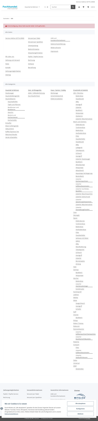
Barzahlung (32, 67)
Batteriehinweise (33, 49)
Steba (75, 360)
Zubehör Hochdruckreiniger (82, 285)
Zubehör (78, 107)
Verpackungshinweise (35, 53)
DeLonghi (76, 215)
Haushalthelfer (13, 102)
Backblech (79, 110)
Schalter (78, 309)
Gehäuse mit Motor (82, 238)
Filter (77, 136)
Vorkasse (31, 64)
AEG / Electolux (78, 93)
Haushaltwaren (10, 99)
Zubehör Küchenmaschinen (82, 180)
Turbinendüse (80, 127)
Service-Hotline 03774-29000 (85, 2)
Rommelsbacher (78, 329)
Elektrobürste (80, 125)
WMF (75, 366)
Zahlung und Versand (12, 60)
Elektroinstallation (57, 99)
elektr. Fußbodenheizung (36, 93)
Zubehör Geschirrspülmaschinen (83, 201)
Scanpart (76, 345)
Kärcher (76, 278)
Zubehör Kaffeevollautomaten (82, 185)
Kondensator (80, 289)
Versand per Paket (34, 38)
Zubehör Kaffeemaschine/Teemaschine (86, 333)
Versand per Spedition (35, 42)
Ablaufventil (80, 170)
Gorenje (76, 270)
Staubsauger (9, 93)
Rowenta (76, 342)
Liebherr (76, 295)
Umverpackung (33, 45)
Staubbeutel (80, 99)
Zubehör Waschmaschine (84, 194)
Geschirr (10, 112)
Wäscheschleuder (11, 134)
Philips (75, 320)
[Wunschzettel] (83, 7)
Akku (77, 102)
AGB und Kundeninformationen (58, 39)
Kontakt (7, 67)
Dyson (75, 218)
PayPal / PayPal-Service (35, 56)
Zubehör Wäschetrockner (84, 119)
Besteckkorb (80, 176)
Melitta (75, 297)
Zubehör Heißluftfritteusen (82, 356)
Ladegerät (79, 147)
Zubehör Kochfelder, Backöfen (82, 190)
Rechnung (31, 60)
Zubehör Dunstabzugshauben (83, 208)
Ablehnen (80, 414)
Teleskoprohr (80, 150)
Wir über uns (9, 56)
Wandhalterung (81, 247)
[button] (79, 7)
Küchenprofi (77, 292)
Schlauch (79, 153)
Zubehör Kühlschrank (83, 197)
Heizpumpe (79, 113)
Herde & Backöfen (11, 137)
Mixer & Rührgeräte (11, 126)
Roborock (76, 326)
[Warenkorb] (91, 7)
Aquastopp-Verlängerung (84, 173)
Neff (74, 312)
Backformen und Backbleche (13, 108)
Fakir (75, 267)
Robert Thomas (78, 323)
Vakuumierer (9, 129)
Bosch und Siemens (79, 122)
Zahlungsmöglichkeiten (13, 71)
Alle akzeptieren (80, 403)
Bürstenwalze (80, 261)
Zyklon (78, 241)
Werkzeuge (54, 93)
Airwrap (78, 264)
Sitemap (8, 75)
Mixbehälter (80, 369)
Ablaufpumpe (80, 165)
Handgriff (79, 104)
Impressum (54, 51)
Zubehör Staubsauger (83, 159)
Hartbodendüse (81, 133)
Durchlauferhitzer (34, 96)
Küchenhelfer (12, 120)
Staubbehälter (80, 139)
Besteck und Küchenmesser (13, 116)
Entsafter (8, 123)
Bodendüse (79, 96)
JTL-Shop (87, 418)
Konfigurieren (80, 409)
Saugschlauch (80, 303)
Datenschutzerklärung (58, 44)
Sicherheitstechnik (57, 96)
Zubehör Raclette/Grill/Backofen (83, 338)
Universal (76, 363)
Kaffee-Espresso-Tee (12, 132)
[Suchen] (60, 7)
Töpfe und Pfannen (14, 104)
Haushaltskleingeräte (12, 96)
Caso (75, 212)
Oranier (75, 315)
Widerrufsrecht (56, 48)
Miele (75, 300)
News (7, 64)
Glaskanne (79, 116)
